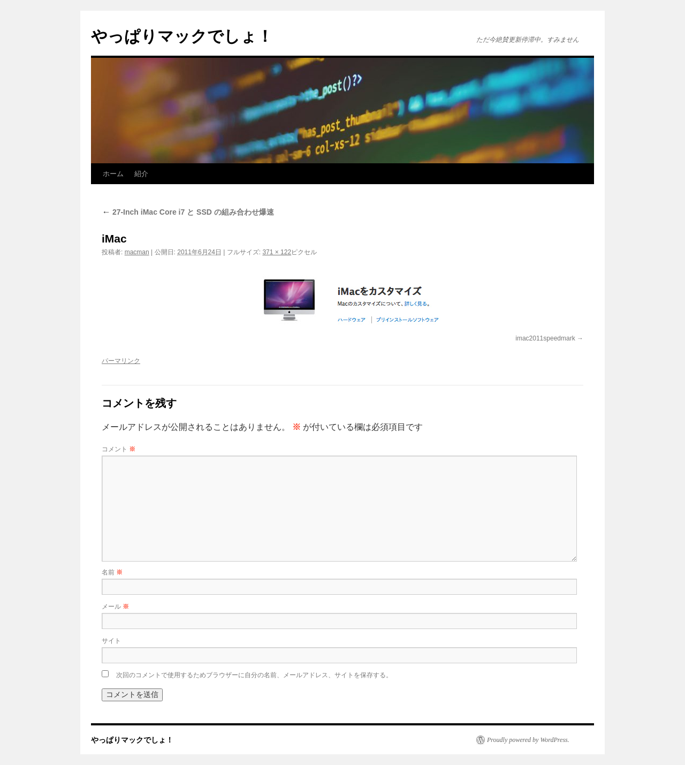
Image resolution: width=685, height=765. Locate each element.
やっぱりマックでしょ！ (182, 36)
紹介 (141, 174)
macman (137, 252)
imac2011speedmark (545, 338)
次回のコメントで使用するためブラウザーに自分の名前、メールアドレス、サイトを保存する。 (254, 675)
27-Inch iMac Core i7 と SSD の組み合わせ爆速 (188, 212)
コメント (118, 449)
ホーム (113, 174)
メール (115, 606)
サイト (111, 641)
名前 (112, 572)
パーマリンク (121, 361)
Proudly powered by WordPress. (528, 740)
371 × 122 (276, 252)
